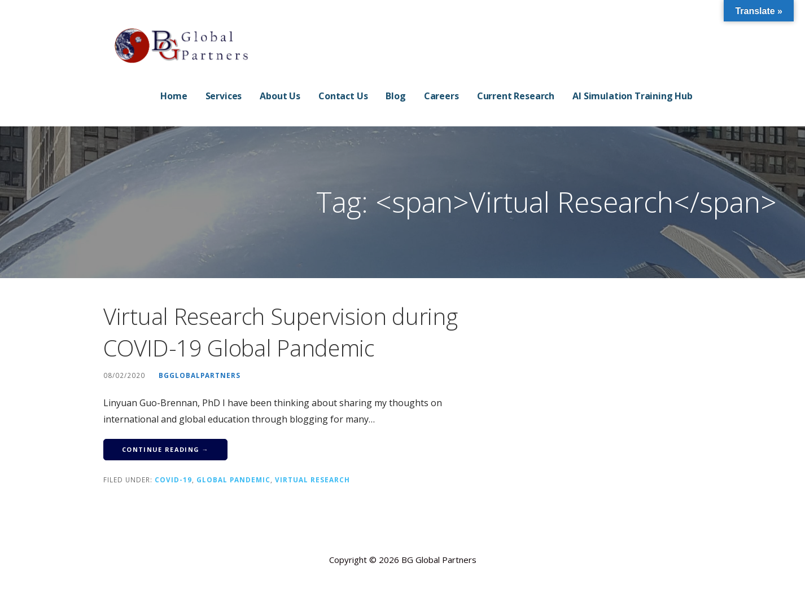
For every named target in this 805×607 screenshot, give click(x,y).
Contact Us (343, 96)
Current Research (515, 96)
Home (173, 96)
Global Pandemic (233, 479)
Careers (441, 96)
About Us (280, 96)
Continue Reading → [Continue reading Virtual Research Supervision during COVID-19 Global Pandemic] (165, 449)
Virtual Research (312, 479)
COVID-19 (173, 479)
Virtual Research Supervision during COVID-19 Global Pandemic (280, 332)
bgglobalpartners (199, 375)
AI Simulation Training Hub (632, 96)
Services (223, 96)
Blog (395, 96)
